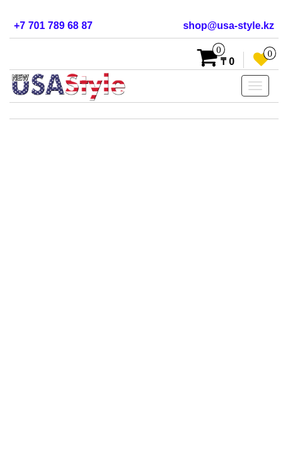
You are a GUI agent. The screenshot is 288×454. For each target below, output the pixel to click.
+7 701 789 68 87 (53, 25)
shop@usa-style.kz (228, 25)
